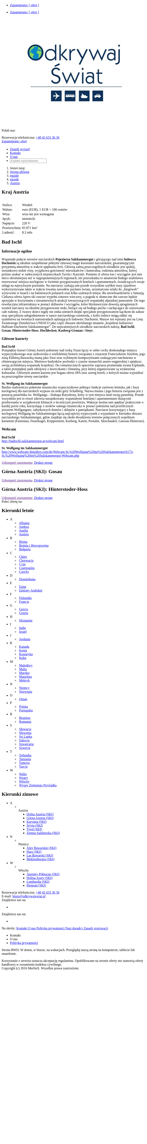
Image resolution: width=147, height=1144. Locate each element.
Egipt (22, 586)
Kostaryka (26, 654)
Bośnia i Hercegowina (34, 545)
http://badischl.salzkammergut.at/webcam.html (33, 441)
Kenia (23, 650)
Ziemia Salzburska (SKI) (43, 833)
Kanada (24, 646)
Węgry (23, 778)
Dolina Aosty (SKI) (39, 878)
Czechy (24, 571)
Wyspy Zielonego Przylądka (38, 785)
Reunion (24, 718)
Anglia (23, 530)
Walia (23, 774)
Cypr (22, 564)
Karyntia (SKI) (36, 821)
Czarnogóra (27, 568)
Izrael (23, 631)
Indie (22, 628)
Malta (23, 669)
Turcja (23, 766)
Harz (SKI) (34, 851)
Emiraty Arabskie (30, 590)
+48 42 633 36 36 (47, 137)
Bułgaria (24, 549)
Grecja (23, 609)
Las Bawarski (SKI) (40, 855)
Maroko (24, 673)
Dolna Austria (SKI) (40, 814)
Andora (24, 526)
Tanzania (25, 759)
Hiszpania (25, 620)
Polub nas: (9, 130)
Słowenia (25, 733)
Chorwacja (26, 560)
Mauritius (25, 676)
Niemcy (24, 688)
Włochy (24, 781)
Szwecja (24, 748)
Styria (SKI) (35, 825)
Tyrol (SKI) (34, 829)
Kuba (22, 658)
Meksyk (24, 680)
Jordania (24, 639)
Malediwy (26, 665)
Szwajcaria (26, 744)
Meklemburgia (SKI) (40, 859)
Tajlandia (25, 755)
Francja (24, 601)
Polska (23, 706)
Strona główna (19, 172)
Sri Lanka (25, 736)
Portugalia (26, 710)
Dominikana (27, 579)
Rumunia (25, 721)
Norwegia (25, 691)
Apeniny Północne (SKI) (43, 874)
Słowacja (25, 729)
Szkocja (24, 740)
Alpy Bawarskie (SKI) (41, 848)
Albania (24, 523)
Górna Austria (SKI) (40, 818)
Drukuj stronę (42, 462)
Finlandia (25, 598)
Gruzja (23, 613)
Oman (23, 699)
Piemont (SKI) (36, 885)
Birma (23, 541)
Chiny (23, 556)
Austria (15, 183)
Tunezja (24, 763)
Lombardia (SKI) (38, 881)
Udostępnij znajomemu (17, 462)
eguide (14, 175)
